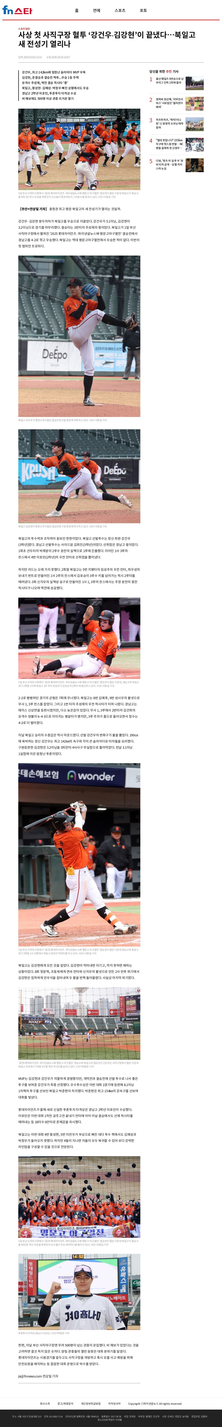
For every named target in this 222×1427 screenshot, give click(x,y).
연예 (96, 10)
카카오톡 (193, 56)
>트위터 (185, 56)
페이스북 (177, 56)
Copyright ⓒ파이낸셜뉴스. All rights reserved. (155, 1403)
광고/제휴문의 (65, 1403)
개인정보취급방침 (91, 1403)
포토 (143, 10)
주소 (201, 56)
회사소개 (45, 1403)
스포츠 (120, 10)
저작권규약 (114, 1403)
